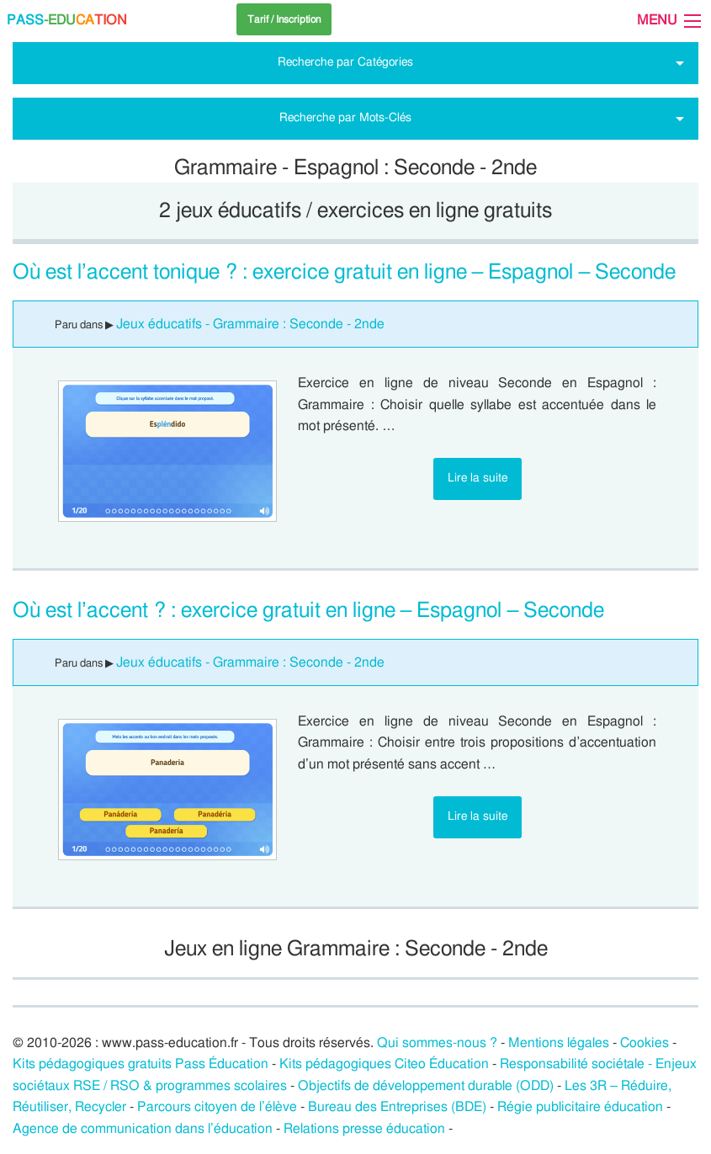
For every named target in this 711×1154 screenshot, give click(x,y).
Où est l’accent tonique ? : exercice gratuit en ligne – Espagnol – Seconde (344, 272)
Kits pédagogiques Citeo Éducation (384, 1064)
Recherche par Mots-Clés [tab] (345, 117)
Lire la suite (477, 477)
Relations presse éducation (364, 1128)
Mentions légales (558, 1043)
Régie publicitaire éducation (580, 1107)
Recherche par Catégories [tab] (345, 62)
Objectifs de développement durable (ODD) (426, 1086)
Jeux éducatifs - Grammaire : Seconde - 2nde (250, 324)
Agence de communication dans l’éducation (143, 1128)
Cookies (644, 1043)
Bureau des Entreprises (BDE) (397, 1107)
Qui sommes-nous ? (437, 1043)
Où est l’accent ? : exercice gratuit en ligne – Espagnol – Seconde (308, 610)
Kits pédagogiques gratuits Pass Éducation (140, 1064)
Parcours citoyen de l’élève (217, 1107)
